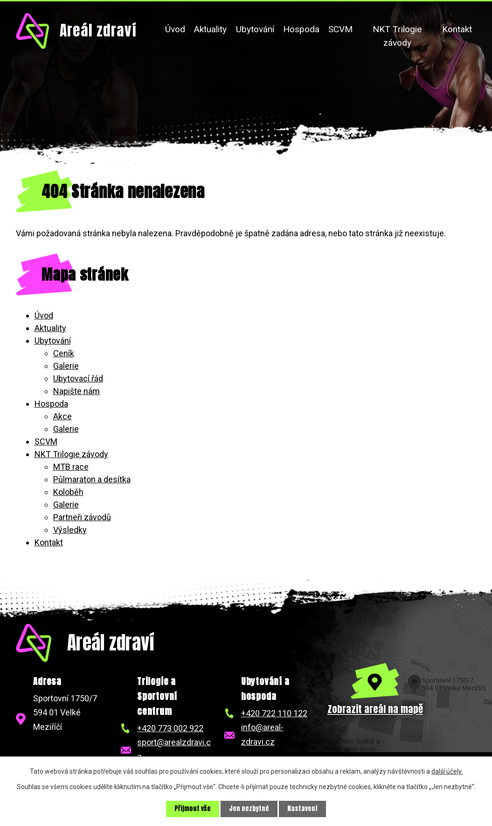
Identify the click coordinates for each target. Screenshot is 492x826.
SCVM (340, 29)
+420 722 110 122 (274, 713)
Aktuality (210, 29)
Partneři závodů (82, 517)
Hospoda (301, 29)
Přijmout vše (192, 809)
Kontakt (457, 29)
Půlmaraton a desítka (92, 479)
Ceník (63, 353)
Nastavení (302, 809)
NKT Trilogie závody (397, 36)
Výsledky (70, 530)
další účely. (447, 771)
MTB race (71, 467)
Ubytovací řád (78, 378)
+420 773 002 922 (170, 728)
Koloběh (68, 492)
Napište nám (76, 391)
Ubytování (255, 29)
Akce (62, 416)
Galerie (66, 366)
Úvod (175, 29)
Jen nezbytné (249, 809)
